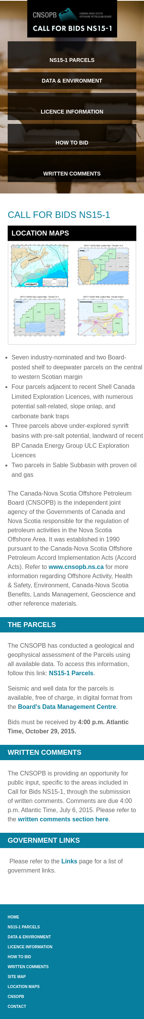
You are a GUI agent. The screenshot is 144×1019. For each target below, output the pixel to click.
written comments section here (63, 819)
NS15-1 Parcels (71, 673)
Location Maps (24, 987)
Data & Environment (29, 937)
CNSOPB (16, 997)
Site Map (17, 977)
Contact (17, 1006)
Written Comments (28, 967)
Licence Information (30, 947)
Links (69, 861)
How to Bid (19, 957)
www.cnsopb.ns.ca (76, 567)
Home (13, 917)
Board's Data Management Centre (67, 707)
